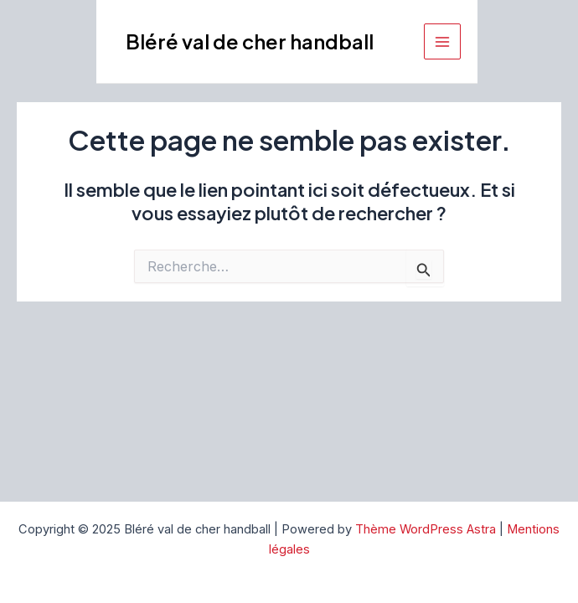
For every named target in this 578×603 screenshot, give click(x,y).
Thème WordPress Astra (425, 529)
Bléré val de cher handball (250, 41)
